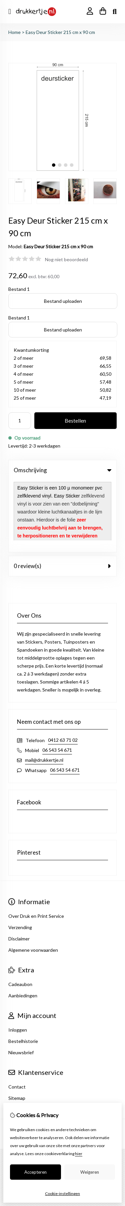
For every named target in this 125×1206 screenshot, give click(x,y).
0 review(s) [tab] (62, 494)
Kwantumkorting (31, 350)
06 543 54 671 (57, 678)
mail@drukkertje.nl (44, 688)
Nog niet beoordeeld (66, 259)
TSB (79, 1067)
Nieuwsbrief (21, 980)
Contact (17, 1015)
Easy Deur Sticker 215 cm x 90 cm (60, 32)
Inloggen (17, 958)
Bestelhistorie (23, 969)
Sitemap (16, 1026)
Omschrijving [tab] (62, 470)
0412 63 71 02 (63, 668)
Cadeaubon (20, 912)
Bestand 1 (19, 289)
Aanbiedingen (22, 923)
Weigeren (89, 1172)
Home (14, 32)
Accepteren (35, 1172)
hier (78, 1153)
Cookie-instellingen (62, 1193)
